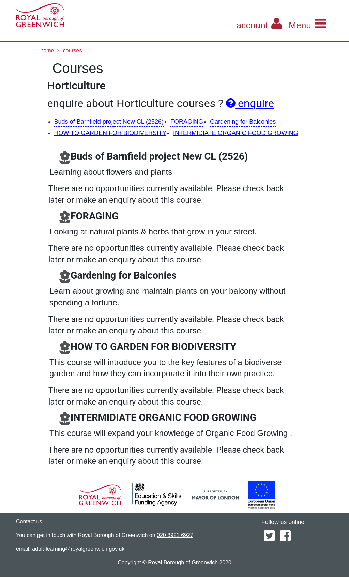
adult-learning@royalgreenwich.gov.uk (78, 549)
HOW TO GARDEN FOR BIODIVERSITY (110, 133)
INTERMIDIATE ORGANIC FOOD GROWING (235, 133)
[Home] (70, 15)
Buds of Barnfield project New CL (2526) (109, 121)
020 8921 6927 (175, 535)
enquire (250, 103)
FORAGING (186, 121)
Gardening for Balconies (243, 121)
